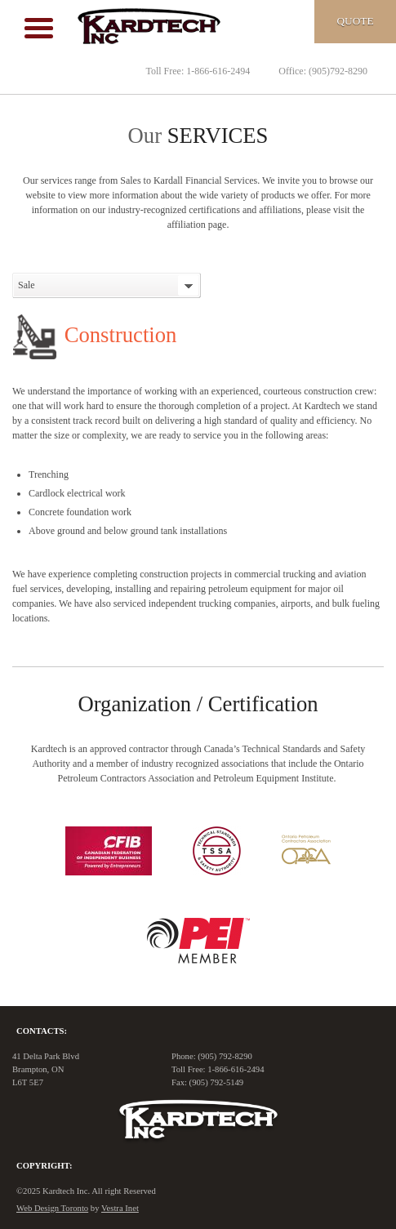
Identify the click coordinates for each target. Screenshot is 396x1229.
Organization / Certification (198, 704)
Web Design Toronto (52, 1208)
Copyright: (44, 1165)
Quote (354, 21)
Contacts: (41, 1030)
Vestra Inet (120, 1208)
